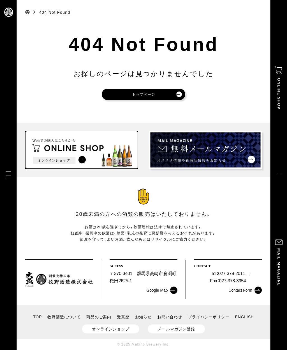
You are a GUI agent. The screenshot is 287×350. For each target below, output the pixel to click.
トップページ (157, 94)
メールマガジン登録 (176, 329)
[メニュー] (8, 175)
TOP (37, 317)
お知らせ (143, 317)
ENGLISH (244, 317)
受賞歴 (123, 317)
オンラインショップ (110, 329)
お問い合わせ (169, 317)
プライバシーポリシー (208, 317)
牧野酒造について (64, 317)
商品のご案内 (98, 317)
